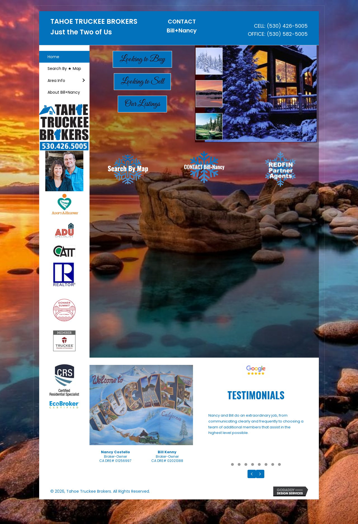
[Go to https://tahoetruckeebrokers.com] (94, 28)
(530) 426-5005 (287, 25)
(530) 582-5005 (287, 33)
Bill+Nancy (182, 30)
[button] (83, 80)
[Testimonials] (256, 436)
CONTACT (182, 21)
